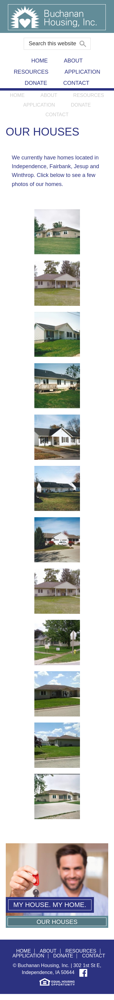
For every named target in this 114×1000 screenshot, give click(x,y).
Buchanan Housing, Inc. (57, 16)
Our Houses (56, 921)
